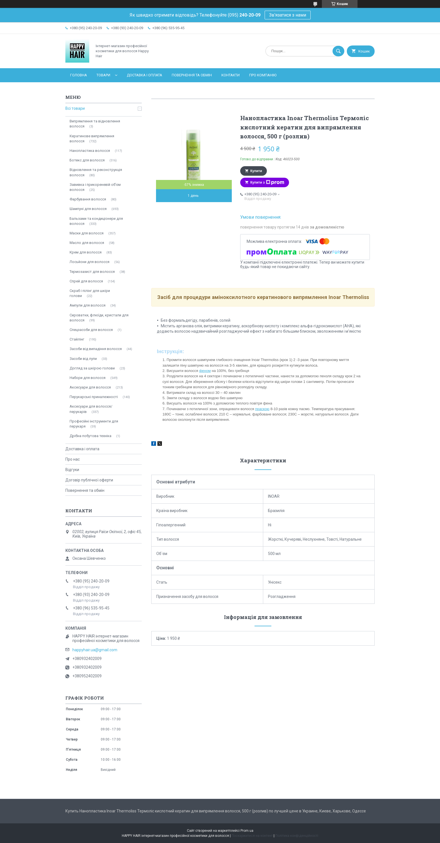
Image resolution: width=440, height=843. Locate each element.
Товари (103, 75)
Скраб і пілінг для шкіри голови (90, 293)
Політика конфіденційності (296, 836)
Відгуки (72, 469)
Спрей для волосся (86, 281)
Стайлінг (77, 339)
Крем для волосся (86, 252)
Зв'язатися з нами (287, 15)
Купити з (267, 182)
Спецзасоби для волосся (91, 330)
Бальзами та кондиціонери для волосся (96, 221)
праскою (262, 409)
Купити (256, 171)
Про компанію (262, 75)
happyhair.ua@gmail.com (94, 650)
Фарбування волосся (88, 199)
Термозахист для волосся (92, 271)
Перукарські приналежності (94, 397)
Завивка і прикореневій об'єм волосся (95, 187)
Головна (78, 75)
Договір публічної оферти (89, 480)
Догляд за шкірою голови (92, 368)
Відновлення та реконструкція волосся (96, 172)
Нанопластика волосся (90, 151)
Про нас (72, 459)
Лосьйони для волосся (89, 262)
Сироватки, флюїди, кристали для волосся (99, 317)
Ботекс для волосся (87, 160)
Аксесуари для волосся (90, 387)
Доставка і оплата (144, 75)
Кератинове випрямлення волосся (92, 138)
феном (205, 371)
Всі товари (75, 108)
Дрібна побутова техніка (90, 436)
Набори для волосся (88, 378)
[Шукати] (338, 51)
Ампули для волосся (88, 305)
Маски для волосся (87, 233)
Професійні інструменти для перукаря (94, 423)
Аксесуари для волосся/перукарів (91, 408)
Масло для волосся (87, 243)
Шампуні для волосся (88, 209)
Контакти (230, 75)
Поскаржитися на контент (252, 836)
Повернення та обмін (192, 75)
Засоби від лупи (83, 359)
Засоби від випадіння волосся (96, 349)
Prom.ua (246, 831)
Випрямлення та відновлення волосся (95, 123)
